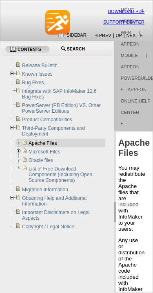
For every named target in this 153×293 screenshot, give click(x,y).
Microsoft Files (44, 152)
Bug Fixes (33, 82)
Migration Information (45, 189)
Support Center (123, 22)
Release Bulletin (40, 65)
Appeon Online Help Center (136, 101)
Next (132, 35)
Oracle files (41, 160)
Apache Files (43, 143)
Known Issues (37, 74)
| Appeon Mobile (130, 44)
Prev (105, 35)
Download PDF (126, 11)
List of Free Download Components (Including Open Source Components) (60, 174)
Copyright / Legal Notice (48, 227)
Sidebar (76, 35)
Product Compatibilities (47, 119)
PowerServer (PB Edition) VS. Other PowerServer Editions (61, 108)
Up (119, 35)
